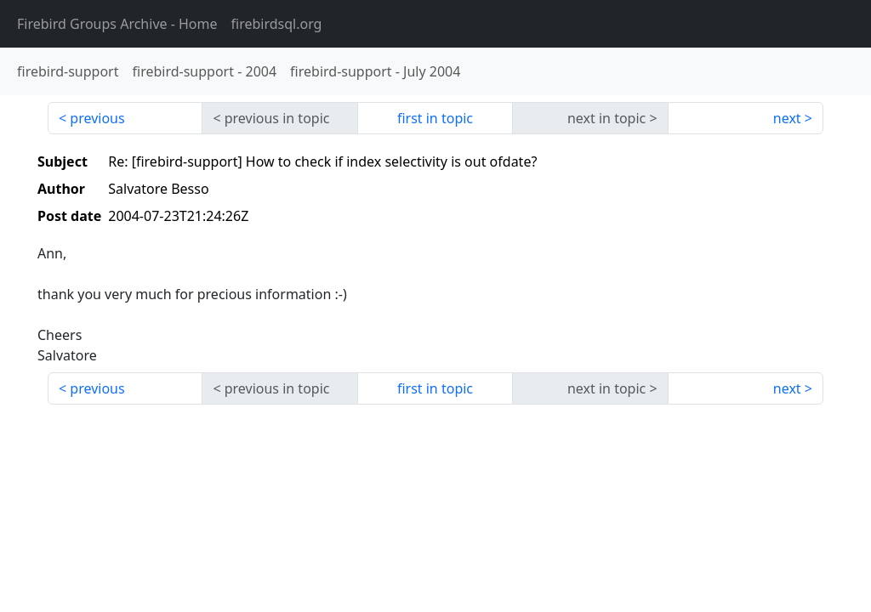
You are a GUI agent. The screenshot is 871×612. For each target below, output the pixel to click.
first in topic (435, 118)
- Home (117, 23)
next (787, 118)
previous (97, 118)
